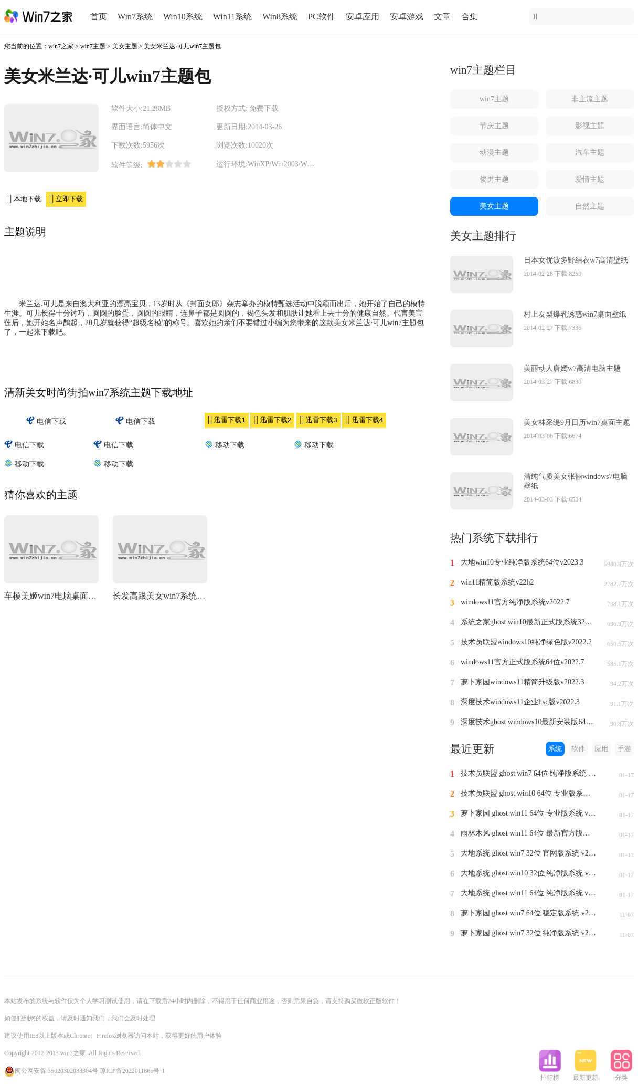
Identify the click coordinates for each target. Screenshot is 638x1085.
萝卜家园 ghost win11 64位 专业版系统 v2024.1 (529, 813)
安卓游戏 (406, 16)
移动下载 (224, 444)
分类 (621, 1074)
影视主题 (589, 126)
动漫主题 (494, 153)
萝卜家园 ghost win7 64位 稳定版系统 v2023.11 (529, 913)
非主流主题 (589, 99)
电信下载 (46, 420)
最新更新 (585, 1074)
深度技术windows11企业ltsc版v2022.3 (520, 702)
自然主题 (589, 206)
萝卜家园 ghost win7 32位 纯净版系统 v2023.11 (529, 933)
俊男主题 (494, 179)
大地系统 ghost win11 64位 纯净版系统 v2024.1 (529, 893)
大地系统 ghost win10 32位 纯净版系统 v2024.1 (529, 873)
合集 (469, 16)
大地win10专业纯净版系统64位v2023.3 (522, 562)
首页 (98, 16)
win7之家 (60, 46)
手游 (624, 749)
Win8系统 (279, 16)
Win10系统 (183, 16)
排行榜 (549, 1074)
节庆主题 (494, 126)
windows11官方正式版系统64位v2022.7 (522, 662)
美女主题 (124, 46)
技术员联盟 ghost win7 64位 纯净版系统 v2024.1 (529, 773)
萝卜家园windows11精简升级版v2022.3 (522, 682)
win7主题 (92, 46)
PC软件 (321, 16)
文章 (442, 16)
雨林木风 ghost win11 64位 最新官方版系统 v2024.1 (529, 833)
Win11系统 (232, 16)
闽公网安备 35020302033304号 (51, 1070)
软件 (578, 749)
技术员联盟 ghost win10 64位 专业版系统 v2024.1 (529, 793)
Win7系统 (135, 16)
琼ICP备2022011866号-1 (132, 1070)
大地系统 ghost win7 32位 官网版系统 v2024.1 (529, 853)
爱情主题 (589, 179)
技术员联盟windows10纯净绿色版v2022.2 (526, 642)
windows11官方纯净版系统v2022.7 (515, 602)
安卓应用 (362, 16)
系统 (555, 749)
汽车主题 (589, 153)
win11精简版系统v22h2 (497, 582)
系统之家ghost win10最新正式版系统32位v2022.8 (529, 622)
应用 (601, 749)
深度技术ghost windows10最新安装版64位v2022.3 (529, 722)
